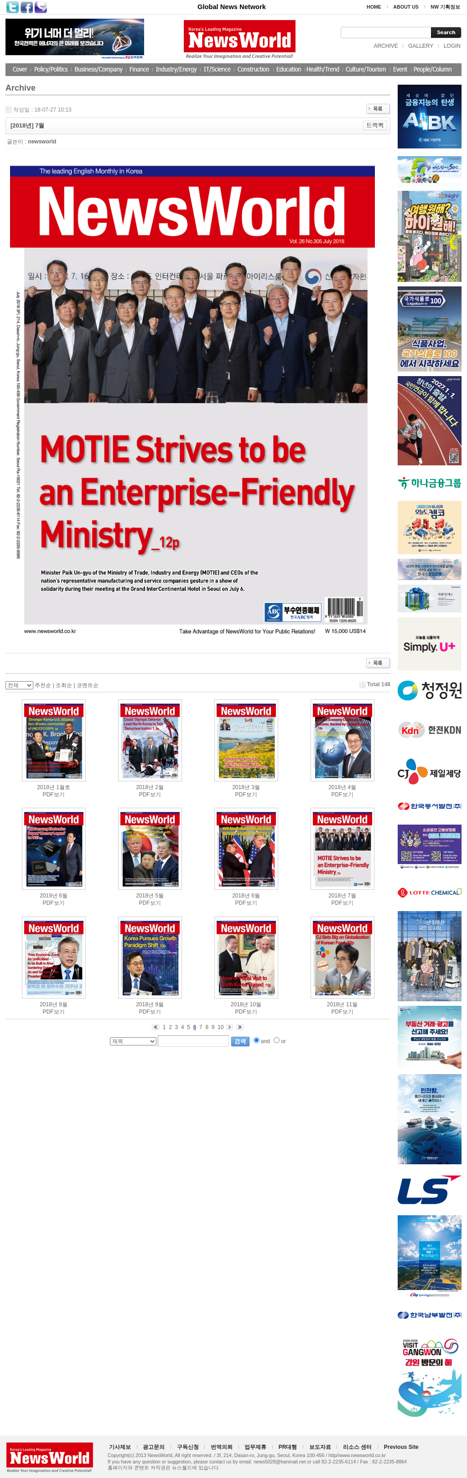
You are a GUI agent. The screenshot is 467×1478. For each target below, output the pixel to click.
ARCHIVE (386, 46)
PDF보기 (54, 794)
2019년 (48, 895)
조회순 (64, 685)
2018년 (46, 787)
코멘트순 (88, 685)
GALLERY (420, 46)
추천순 (43, 685)
